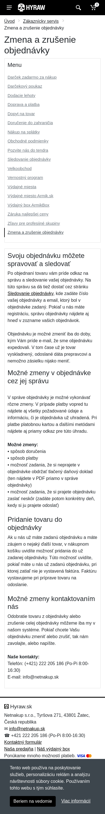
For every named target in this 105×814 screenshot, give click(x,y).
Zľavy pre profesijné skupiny (34, 223)
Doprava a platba (23, 104)
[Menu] (9, 8)
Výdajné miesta (22, 186)
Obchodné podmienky (28, 141)
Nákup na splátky (24, 132)
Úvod (9, 21)
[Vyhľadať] (77, 7)
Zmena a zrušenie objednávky (36, 232)
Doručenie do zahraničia (30, 122)
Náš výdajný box (53, 749)
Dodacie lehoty (21, 95)
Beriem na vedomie (32, 801)
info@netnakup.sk (27, 728)
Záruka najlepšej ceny (28, 214)
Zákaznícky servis (41, 21)
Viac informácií (76, 801)
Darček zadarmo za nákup (32, 77)
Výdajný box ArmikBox (28, 205)
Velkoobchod (20, 168)
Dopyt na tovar (21, 113)
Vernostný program (25, 177)
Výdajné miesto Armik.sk (30, 195)
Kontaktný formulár (23, 742)
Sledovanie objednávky (29, 159)
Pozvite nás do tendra (28, 150)
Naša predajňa (18, 749)
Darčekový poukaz (25, 86)
